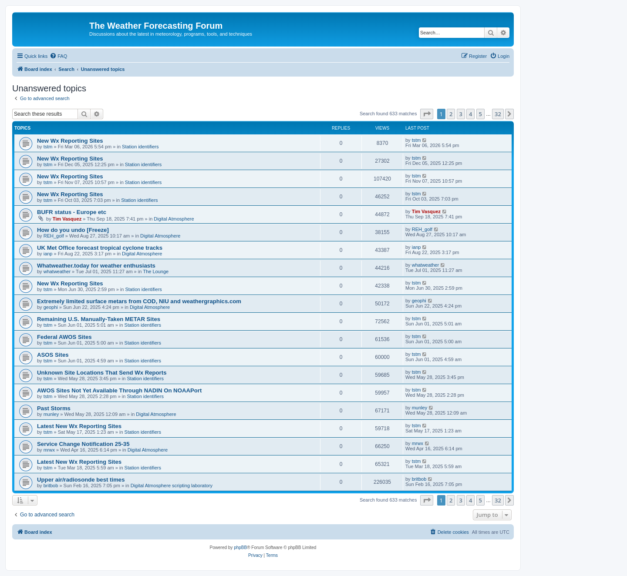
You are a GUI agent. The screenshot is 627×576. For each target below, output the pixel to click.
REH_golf (54, 235)
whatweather (57, 271)
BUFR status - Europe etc (71, 212)
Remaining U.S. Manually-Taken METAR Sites (98, 319)
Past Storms (54, 408)
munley (51, 414)
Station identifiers (140, 146)
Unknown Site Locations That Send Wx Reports (101, 372)
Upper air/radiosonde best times (81, 479)
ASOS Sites (53, 355)
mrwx (49, 449)
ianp (48, 253)
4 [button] (470, 114)
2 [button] (450, 114)
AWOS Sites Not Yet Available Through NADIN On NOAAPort (119, 390)
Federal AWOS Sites (64, 337)
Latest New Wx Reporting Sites (79, 426)
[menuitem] (58, 56)
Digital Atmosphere (174, 218)
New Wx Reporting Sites (70, 140)
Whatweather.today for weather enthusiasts (96, 265)
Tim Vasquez (67, 218)
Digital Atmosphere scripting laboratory (171, 485)
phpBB (240, 547)
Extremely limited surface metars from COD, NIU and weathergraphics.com (139, 301)
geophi (51, 307)
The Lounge (156, 271)
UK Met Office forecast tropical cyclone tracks (99, 247)
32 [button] (498, 114)
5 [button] (480, 114)
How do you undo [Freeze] (73, 230)
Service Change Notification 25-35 (83, 444)
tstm (48, 146)
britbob (51, 485)
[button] (426, 114)
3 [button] (460, 114)
